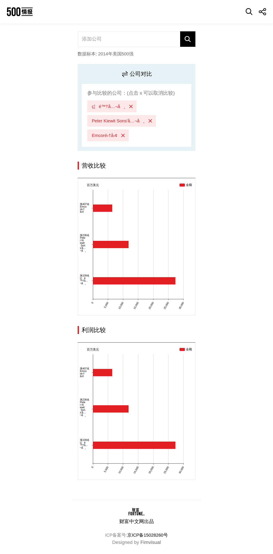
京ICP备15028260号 (147, 535)
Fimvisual (150, 542)
